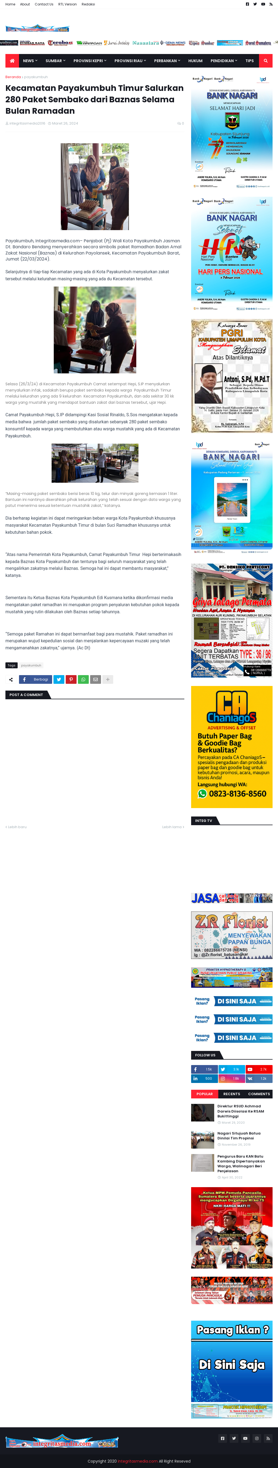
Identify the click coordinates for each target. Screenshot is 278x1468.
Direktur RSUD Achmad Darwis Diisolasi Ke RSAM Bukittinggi (240, 1111)
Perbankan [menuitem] (165, 60)
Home (10, 4)
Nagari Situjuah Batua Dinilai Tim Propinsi (239, 1136)
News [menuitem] (28, 60)
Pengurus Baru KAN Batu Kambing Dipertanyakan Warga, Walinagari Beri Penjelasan (241, 1164)
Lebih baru (17, 827)
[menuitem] (12, 61)
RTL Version (67, 4)
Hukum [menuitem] (195, 60)
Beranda (13, 77)
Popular (205, 1094)
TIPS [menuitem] (249, 60)
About (25, 4)
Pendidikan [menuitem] (222, 60)
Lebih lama (172, 827)
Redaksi (88, 4)
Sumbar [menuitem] (54, 60)
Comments (259, 1094)
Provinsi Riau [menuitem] (129, 60)
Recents (231, 1094)
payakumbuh (36, 77)
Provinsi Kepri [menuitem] (88, 60)
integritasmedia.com (138, 1461)
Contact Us (44, 4)
